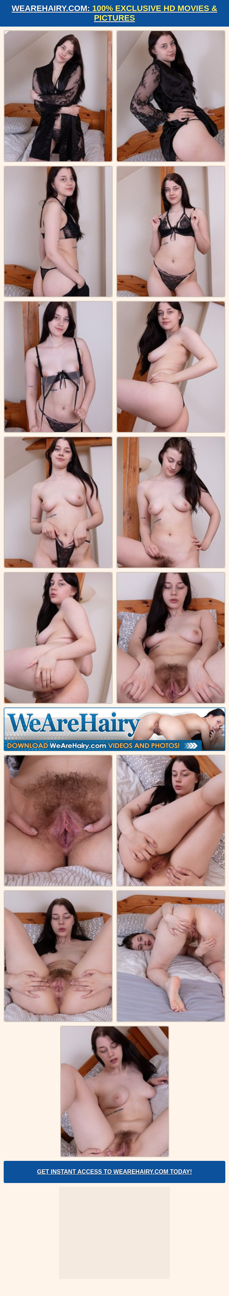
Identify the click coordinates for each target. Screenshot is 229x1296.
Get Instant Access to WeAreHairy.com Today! (114, 1172)
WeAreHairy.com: (115, 13)
